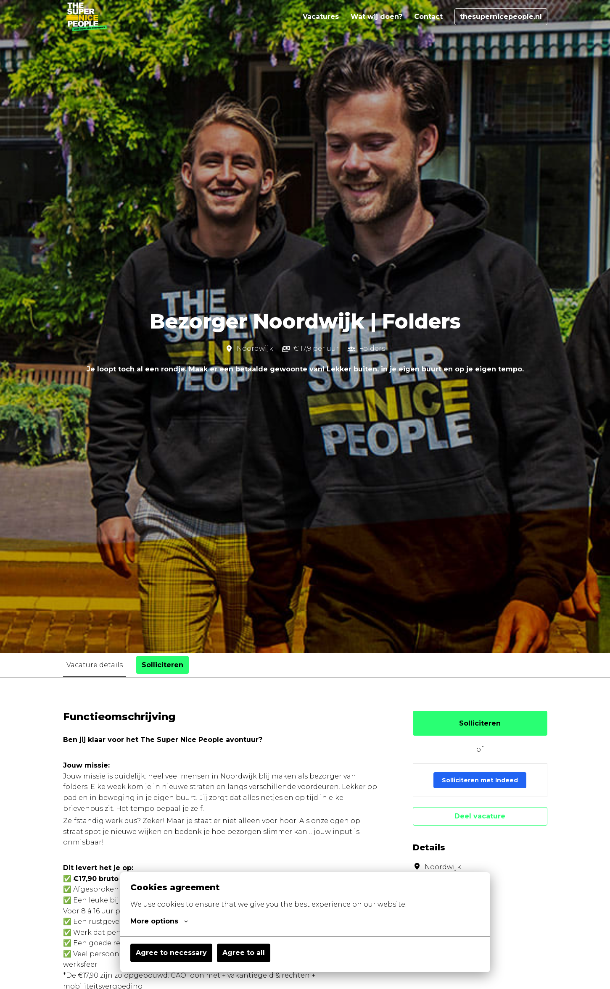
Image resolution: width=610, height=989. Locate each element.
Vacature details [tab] (94, 665)
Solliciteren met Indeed (480, 780)
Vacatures (321, 17)
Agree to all (243, 953)
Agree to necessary (171, 953)
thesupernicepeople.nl (501, 17)
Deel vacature (479, 816)
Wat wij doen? (376, 17)
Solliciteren (480, 723)
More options (159, 921)
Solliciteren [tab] (162, 665)
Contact (428, 17)
